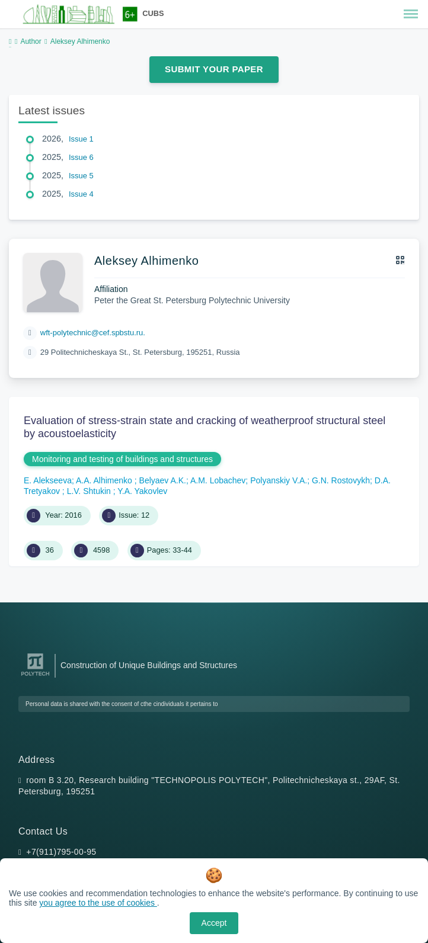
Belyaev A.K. (162, 480)
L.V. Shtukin (90, 491)
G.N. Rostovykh (341, 480)
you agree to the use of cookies (97, 902)
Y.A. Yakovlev (142, 491)
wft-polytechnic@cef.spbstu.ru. (92, 332)
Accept (214, 923)
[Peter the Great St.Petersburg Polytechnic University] (35, 676)
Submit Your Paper (214, 69)
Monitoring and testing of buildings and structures (122, 459)
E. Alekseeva (48, 480)
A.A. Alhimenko (105, 480)
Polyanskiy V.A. (278, 480)
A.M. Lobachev (217, 480)
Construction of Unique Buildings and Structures (148, 665)
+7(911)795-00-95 (61, 852)
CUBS (153, 13)
